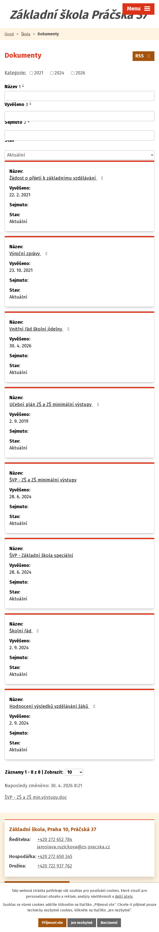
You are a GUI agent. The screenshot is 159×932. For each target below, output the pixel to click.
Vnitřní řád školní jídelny (40, 329)
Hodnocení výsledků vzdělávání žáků (53, 706)
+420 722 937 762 (55, 866)
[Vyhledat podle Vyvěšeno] (79, 116)
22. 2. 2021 (19, 195)
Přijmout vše (52, 923)
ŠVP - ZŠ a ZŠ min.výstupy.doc (36, 797)
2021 (38, 73)
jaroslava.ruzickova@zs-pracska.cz (73, 847)
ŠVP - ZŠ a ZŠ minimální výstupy (43, 480)
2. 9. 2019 (18, 421)
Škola (25, 34)
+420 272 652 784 (55, 839)
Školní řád (25, 631)
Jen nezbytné (82, 923)
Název (13, 86)
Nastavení (109, 923)
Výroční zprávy (29, 253)
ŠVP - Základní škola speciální (41, 555)
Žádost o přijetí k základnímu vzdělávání (57, 178)
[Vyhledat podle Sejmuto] (79, 135)
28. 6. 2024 (20, 497)
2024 (59, 73)
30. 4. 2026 (20, 346)
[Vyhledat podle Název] (79, 96)
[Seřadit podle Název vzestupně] (23, 84)
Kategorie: (15, 72)
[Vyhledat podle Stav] (79, 155)
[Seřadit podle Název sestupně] (23, 86)
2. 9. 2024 (19, 647)
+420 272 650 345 (55, 856)
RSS (143, 56)
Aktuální (18, 221)
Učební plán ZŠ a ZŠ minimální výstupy (55, 404)
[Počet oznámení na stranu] (74, 772)
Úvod (9, 34)
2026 (80, 73)
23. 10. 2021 (21, 270)
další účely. (124, 896)
